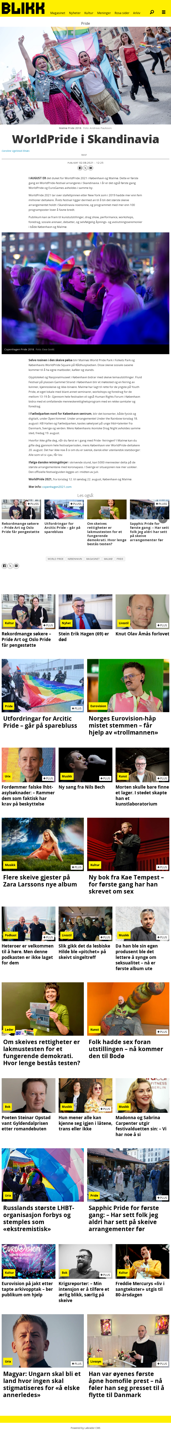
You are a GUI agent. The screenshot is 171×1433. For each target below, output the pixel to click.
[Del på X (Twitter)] (85, 167)
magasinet (93, 558)
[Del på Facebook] (79, 167)
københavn (75, 558)
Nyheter (75, 13)
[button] (163, 518)
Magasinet (57, 13)
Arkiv (136, 13)
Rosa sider (122, 13)
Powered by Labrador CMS (85, 1427)
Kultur (88, 13)
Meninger (104, 13)
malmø (108, 558)
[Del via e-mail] (90, 167)
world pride (56, 558)
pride (120, 558)
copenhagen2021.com (56, 487)
